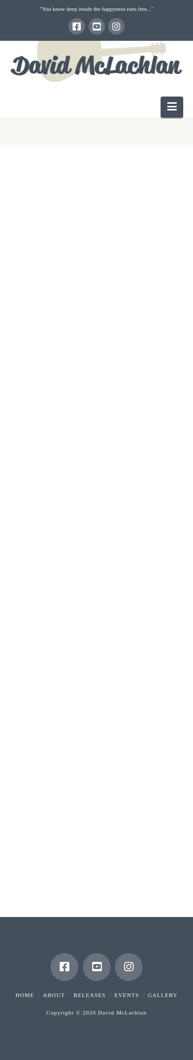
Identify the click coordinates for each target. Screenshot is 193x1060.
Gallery (163, 995)
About (54, 995)
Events (126, 995)
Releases (90, 995)
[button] (172, 107)
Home (24, 995)
